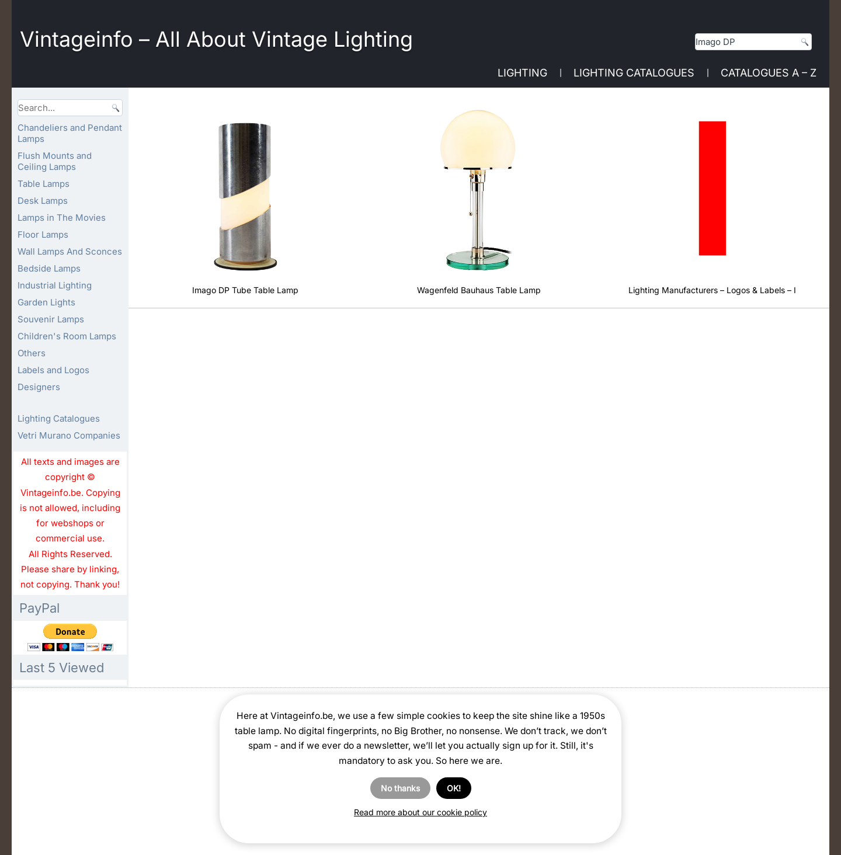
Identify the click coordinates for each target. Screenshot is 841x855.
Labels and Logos (53, 370)
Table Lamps (43, 183)
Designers (39, 386)
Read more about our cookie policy (420, 812)
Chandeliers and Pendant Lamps (70, 133)
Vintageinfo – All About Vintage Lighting (216, 39)
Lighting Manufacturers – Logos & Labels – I (712, 290)
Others (32, 353)
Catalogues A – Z (768, 73)
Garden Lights (46, 302)
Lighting (522, 73)
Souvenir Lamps (51, 319)
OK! (454, 788)
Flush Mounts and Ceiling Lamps (55, 161)
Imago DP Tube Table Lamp (245, 290)
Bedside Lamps (49, 268)
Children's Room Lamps (67, 336)
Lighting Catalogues (634, 73)
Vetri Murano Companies (69, 435)
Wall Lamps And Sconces (70, 251)
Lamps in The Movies (62, 217)
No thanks (400, 788)
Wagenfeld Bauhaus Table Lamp (479, 290)
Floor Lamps (43, 234)
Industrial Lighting (55, 285)
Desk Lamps (43, 200)
